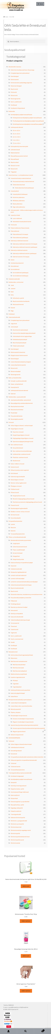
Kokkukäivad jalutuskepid (20, 339)
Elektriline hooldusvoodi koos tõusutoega (22, 70)
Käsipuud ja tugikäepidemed (18, 572)
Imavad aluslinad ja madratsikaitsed (21, 178)
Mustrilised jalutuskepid (19, 343)
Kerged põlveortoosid (19, 496)
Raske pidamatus (17, 204)
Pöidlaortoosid (15, 489)
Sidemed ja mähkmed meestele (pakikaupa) (25, 247)
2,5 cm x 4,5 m (16, 137)
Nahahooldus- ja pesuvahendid (17, 397)
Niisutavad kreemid (18, 304)
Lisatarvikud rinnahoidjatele (18, 703)
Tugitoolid (14, 632)
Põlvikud (15, 680)
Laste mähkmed (17, 218)
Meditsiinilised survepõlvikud (19, 674)
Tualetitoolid (14, 629)
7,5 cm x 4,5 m (16, 143)
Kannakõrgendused (16, 750)
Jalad (12, 285)
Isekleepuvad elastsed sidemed (19, 390)
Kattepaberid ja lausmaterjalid (19, 146)
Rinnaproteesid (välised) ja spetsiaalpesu (20, 699)
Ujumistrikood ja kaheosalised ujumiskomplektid (24, 725)
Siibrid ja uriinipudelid (17, 613)
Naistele (13, 531)
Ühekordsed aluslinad (19, 184)
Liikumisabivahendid (14, 317)
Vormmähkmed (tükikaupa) (20, 276)
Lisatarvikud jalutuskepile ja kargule (21, 362)
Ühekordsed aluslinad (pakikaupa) (24, 188)
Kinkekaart (12, 314)
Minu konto (8, 1031)
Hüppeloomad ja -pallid (17, 789)
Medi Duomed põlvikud (19, 664)
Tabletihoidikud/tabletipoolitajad (20, 620)
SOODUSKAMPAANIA (14, 738)
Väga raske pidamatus (19, 207)
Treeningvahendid (16, 814)
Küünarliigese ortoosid (17, 480)
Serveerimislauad (17, 553)
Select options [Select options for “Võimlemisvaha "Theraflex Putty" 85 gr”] (26, 921)
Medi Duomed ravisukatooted (19, 661)
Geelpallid (13, 782)
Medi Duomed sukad (18, 668)
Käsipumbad (14, 798)
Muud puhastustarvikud (17, 406)
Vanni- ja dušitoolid (16, 102)
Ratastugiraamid (15, 98)
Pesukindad (14, 413)
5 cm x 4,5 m (16, 140)
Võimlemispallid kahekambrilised (20, 836)
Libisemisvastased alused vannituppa (21, 585)
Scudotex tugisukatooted (18, 677)
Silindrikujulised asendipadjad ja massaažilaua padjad (27, 124)
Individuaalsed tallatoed (17, 747)
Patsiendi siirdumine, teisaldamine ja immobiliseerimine (26, 594)
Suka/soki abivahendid (17, 617)
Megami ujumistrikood (19, 731)
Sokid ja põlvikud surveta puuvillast (20, 690)
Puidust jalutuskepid (18, 346)
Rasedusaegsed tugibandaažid (19, 508)
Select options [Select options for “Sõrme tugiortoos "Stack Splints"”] (26, 991)
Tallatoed (11, 741)
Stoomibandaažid (16, 518)
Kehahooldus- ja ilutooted (16, 282)
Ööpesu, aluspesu (15, 712)
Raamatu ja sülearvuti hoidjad (19, 607)
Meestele (13, 527)
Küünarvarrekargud (16, 86)
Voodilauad (14, 105)
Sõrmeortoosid (15, 515)
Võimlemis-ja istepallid (17, 824)
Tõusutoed (14, 626)
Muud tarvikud (14, 162)
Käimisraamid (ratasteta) (18, 352)
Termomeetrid (15, 623)
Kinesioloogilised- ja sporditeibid (20, 801)
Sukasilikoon (14, 696)
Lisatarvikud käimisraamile (18, 365)
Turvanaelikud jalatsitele (18, 534)
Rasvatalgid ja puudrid (17, 419)
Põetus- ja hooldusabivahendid (17, 537)
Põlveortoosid (15, 492)
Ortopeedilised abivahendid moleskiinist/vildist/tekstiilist (27, 757)
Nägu (12, 311)
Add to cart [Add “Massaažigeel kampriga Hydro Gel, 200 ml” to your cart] (26, 956)
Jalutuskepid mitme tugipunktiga (22, 336)
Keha (12, 295)
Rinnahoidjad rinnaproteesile (19, 715)
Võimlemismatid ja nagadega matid (21, 830)
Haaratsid (13, 566)
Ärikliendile (12, 111)
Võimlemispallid (15, 833)
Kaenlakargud (14, 76)
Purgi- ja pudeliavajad (19, 550)
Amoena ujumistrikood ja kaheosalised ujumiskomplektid (29, 728)
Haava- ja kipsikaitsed (17, 384)
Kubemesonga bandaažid (18, 476)
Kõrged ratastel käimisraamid (19, 355)
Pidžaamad (14, 601)
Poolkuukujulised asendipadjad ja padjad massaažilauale (28, 121)
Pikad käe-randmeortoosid (20, 457)
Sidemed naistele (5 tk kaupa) (21, 256)
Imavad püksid (15, 191)
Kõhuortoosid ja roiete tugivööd (20, 470)
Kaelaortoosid (15, 467)
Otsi (25, 1031)
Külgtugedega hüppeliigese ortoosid (23, 438)
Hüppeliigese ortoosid (17, 429)
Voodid (12, 642)
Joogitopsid (16, 543)
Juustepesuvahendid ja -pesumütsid (21, 400)
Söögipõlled (16, 556)
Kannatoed (14, 754)
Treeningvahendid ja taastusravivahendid (20, 773)
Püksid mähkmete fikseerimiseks (20, 228)
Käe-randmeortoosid (17, 444)
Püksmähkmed (15, 231)
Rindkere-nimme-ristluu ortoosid (20, 511)
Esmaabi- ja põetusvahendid (18, 381)
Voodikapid (14, 645)
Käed (12, 292)
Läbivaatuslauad (15, 149)
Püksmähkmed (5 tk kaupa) (20, 234)
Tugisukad (15, 683)
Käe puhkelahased (18, 448)
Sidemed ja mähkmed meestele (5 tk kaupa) (25, 244)
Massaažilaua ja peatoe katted (19, 156)
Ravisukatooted (13, 652)
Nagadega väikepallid (17, 808)
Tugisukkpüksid (17, 687)
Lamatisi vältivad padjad (17, 578)
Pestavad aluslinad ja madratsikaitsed (23, 181)
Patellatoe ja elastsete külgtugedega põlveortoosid (27, 502)
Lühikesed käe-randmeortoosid (21, 454)
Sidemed (13, 393)
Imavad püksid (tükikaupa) (20, 194)
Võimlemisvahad (15, 843)
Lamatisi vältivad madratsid (18, 575)
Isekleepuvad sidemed (17, 127)
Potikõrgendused (15, 604)
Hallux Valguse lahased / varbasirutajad (22, 425)
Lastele (13, 524)
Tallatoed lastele (15, 766)
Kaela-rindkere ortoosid (17, 464)
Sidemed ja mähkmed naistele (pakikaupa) (24, 253)
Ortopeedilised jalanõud (15, 521)
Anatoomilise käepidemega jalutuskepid (24, 333)
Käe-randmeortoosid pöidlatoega (22, 451)
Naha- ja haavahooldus (15, 378)
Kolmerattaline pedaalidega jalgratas (21, 82)
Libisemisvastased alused (20, 546)
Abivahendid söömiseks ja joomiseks (21, 540)
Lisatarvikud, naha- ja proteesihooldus (21, 706)
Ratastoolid (14, 95)
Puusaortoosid (15, 505)
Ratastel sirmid (15, 165)
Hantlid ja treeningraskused (18, 785)
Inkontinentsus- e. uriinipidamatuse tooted (21, 175)
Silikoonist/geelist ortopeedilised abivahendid (24, 760)
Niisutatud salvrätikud (17, 409)
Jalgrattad (14, 323)
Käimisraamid (14, 79)
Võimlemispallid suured (17, 840)
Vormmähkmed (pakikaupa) (20, 272)
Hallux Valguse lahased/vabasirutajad (21, 744)
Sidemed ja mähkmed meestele (19, 240)
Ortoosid (11, 422)
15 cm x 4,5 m (16, 134)
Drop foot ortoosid (18, 432)
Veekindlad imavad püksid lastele (22, 221)
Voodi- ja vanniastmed (17, 639)
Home (6, 17)
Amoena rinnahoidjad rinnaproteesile (23, 719)
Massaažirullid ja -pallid (17, 805)
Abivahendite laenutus (15, 67)
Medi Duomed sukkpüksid (20, 671)
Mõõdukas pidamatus (19, 200)
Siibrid (12, 260)
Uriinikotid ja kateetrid (17, 263)
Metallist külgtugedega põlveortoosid (23, 499)
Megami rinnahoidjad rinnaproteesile (23, 722)
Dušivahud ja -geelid (18, 298)
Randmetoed (16, 460)
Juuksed (13, 288)
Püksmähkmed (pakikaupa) (20, 237)
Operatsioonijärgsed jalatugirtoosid (23, 441)
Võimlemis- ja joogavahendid (19, 821)
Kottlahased (14, 473)
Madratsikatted (15, 153)
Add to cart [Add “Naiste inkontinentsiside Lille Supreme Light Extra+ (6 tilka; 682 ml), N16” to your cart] (26, 886)
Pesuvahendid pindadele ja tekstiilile (21, 597)
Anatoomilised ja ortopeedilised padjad (22, 562)
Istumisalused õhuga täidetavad (20, 792)
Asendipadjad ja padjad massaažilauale (21, 114)
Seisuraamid (14, 610)
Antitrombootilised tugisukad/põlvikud (22, 655)
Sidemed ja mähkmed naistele (19, 250)
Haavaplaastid (15, 387)
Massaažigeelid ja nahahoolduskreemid (22, 403)
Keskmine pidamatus (19, 197)
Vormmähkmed (15, 269)
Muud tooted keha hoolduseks (21, 301)
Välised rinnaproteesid (17, 735)
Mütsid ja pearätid (16, 709)
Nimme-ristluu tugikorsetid (18, 483)
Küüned (13, 307)
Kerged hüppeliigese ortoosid (21, 435)
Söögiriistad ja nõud (18, 559)
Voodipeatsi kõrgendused (18, 108)
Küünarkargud (15, 358)
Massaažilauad (15, 159)
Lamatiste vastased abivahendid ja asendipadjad (24, 582)
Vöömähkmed (14, 266)
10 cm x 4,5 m (16, 130)
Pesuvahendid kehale (16, 416)
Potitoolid (14, 92)
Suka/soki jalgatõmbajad (18, 693)
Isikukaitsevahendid (14, 279)
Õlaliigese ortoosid (16, 486)
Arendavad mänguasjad (17, 776)
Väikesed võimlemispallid (18, 817)
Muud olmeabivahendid (17, 588)
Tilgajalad (13, 172)
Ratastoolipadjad (15, 371)
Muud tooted (14, 89)
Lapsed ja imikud (15, 215)
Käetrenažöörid (15, 795)
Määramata (14, 658)
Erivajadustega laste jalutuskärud (20, 73)
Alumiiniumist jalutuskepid (20, 330)
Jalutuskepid (14, 327)
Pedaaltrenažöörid (16, 811)
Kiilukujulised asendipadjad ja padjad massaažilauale (27, 118)
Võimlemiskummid (16, 827)
